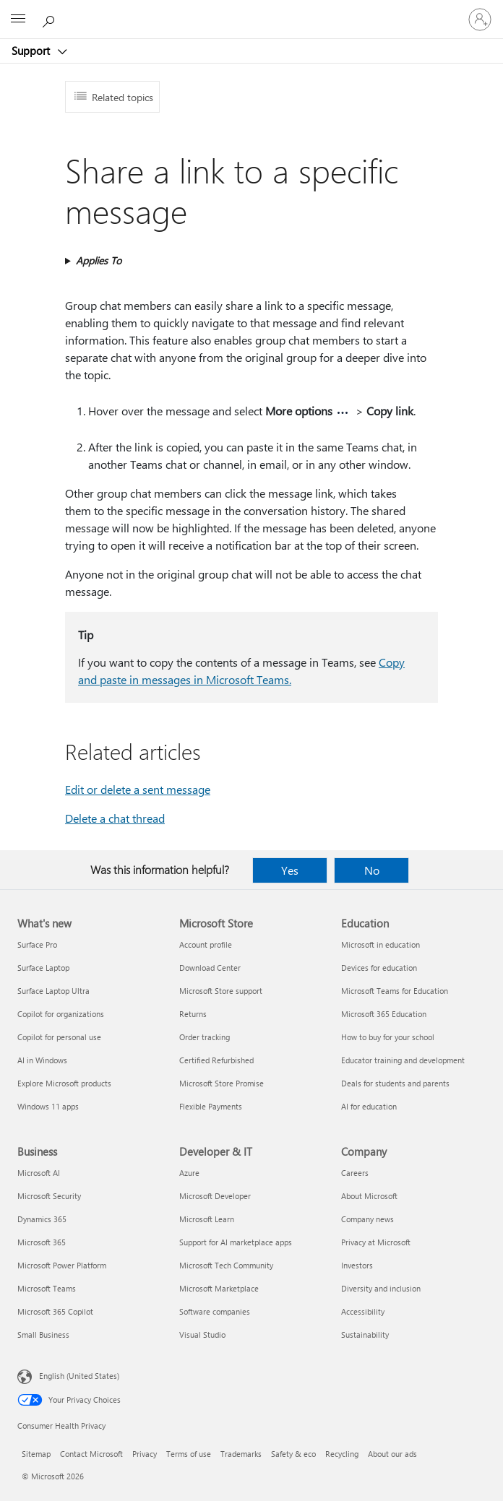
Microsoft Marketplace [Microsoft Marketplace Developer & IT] (219, 1288)
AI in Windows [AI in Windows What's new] (42, 1060)
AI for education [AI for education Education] (369, 1106)
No (371, 870)
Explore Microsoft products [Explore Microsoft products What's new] (64, 1083)
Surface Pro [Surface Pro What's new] (37, 944)
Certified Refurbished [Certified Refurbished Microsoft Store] (216, 1060)
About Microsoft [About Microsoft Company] (369, 1195)
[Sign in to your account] (480, 19)
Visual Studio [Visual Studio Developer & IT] (202, 1334)
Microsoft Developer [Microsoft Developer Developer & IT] (215, 1195)
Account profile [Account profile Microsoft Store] (205, 944)
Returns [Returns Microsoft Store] (193, 1013)
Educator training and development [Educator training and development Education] (403, 1060)
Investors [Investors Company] (357, 1265)
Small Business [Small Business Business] (43, 1334)
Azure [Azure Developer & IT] (189, 1172)
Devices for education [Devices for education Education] (379, 967)
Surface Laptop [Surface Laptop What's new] (43, 967)
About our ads (392, 1453)
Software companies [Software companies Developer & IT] (214, 1311)
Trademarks (241, 1453)
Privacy (144, 1453)
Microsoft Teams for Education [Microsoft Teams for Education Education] (394, 990)
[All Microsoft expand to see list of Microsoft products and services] (18, 19)
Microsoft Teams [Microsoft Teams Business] (46, 1288)
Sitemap (36, 1453)
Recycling (341, 1453)
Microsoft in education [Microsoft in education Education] (380, 944)
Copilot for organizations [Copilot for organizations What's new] (60, 1013)
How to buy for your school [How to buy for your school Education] (387, 1036)
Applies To (98, 260)
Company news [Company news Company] (367, 1219)
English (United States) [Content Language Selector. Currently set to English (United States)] (79, 1375)
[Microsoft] (251, 11)
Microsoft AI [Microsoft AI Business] (38, 1172)
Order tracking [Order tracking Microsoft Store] (204, 1036)
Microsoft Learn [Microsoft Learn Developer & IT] (206, 1219)
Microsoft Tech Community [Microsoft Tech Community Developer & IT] (226, 1265)
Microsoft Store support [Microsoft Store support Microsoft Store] (220, 990)
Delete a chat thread (115, 818)
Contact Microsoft (91, 1453)
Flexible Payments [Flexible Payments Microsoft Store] (210, 1106)
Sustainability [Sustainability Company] (365, 1334)
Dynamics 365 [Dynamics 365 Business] (41, 1219)
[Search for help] (50, 18)
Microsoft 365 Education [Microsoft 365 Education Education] (383, 1013)
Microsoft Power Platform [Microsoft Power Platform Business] (61, 1265)
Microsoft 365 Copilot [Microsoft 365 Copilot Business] (55, 1311)
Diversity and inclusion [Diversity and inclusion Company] (381, 1288)
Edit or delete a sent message (137, 789)
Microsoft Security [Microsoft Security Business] (49, 1195)
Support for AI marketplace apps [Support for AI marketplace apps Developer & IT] (235, 1242)
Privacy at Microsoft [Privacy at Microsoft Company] (375, 1242)
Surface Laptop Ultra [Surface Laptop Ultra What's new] (53, 990)
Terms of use (188, 1453)
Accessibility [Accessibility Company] (362, 1311)
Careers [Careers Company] (355, 1172)
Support (32, 50)
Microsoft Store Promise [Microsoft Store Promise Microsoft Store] (221, 1083)
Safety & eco (293, 1453)
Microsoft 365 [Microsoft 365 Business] (41, 1242)
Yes (289, 870)
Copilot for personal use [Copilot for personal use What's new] (59, 1036)
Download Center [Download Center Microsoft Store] (210, 967)
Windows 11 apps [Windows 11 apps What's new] (48, 1106)
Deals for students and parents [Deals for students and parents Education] (395, 1083)
